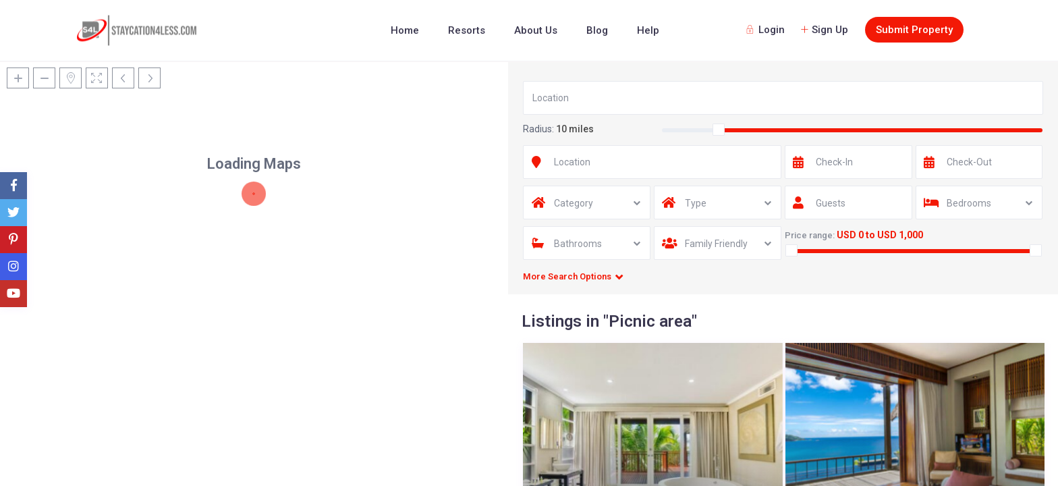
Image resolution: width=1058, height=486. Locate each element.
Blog (597, 30)
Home (405, 30)
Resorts (466, 30)
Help (648, 30)
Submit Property (914, 30)
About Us (535, 30)
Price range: (810, 235)
